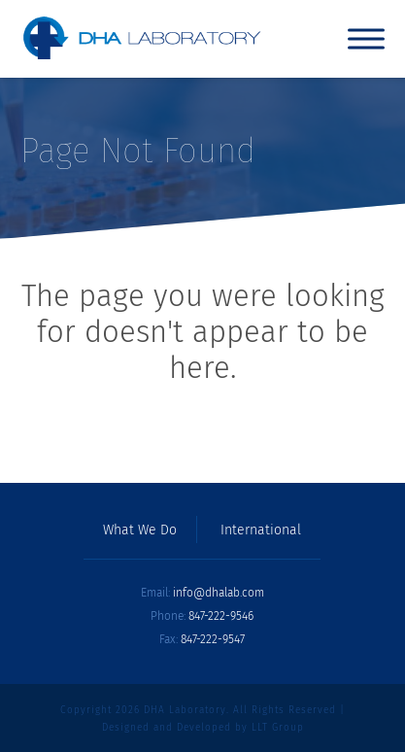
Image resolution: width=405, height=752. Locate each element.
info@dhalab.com (218, 592)
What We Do (140, 530)
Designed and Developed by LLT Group (203, 728)
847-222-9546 (220, 616)
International (260, 530)
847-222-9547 (213, 639)
